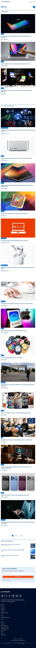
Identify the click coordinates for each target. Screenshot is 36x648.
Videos (2, 633)
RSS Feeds (3, 609)
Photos (2, 631)
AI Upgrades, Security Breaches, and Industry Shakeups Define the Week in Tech (18, 131)
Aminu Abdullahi (4, 39)
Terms (4, 580)
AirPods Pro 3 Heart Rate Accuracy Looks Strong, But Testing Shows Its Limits (18, 268)
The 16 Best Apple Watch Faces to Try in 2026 (11, 357)
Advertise (2, 615)
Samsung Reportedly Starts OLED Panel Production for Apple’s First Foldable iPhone (17, 186)
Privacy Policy (9, 580)
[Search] (32, 2)
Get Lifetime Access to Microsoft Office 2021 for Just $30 (14, 240)
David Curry (3, 93)
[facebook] (2, 595)
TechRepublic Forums (4, 625)
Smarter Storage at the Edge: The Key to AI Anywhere (10, 544)
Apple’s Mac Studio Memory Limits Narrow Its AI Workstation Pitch (16, 158)
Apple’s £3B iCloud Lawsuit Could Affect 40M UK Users (14, 330)
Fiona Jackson (4, 305)
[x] (6, 595)
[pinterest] (16, 595)
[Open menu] (34, 2)
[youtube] (13, 595)
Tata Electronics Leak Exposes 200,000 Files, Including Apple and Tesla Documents (17, 385)
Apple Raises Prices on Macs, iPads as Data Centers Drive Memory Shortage (16, 91)
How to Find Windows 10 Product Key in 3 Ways (9, 555)
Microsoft (2, 551)
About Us (2, 606)
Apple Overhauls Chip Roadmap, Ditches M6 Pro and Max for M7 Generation (16, 37)
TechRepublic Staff (5, 133)
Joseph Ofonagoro (4, 332)
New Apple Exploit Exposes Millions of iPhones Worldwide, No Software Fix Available (17, 523)
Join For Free (18, 576)
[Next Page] (23, 536)
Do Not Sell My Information (5, 617)
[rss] (20, 595)
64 (21, 535)
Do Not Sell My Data (11, 601)
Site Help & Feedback (4, 612)
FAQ (1, 614)
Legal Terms (15, 638)
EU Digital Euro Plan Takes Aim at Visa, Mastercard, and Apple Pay (16, 439)
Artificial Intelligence (5, 545)
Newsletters (3, 608)
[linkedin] (9, 595)
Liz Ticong (3, 441)
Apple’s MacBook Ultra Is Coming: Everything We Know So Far (15, 63)
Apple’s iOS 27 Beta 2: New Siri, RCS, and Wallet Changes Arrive (16, 412)
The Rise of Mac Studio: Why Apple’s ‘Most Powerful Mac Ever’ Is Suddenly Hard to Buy (16, 467)
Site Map (2, 611)
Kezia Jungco (3, 414)
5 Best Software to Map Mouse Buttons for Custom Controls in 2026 (17, 303)
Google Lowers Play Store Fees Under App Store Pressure (14, 213)
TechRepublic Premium (5, 628)
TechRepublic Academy (5, 242)
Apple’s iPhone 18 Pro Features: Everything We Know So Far (15, 495)
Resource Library (4, 630)
